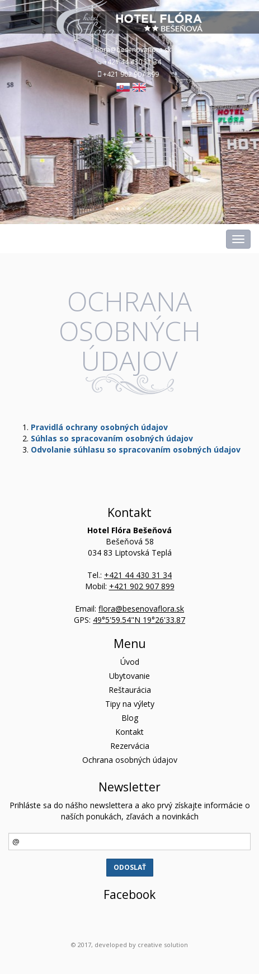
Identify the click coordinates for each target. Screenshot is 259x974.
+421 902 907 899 (131, 74)
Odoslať (130, 867)
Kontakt (129, 731)
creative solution (163, 944)
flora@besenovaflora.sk (133, 49)
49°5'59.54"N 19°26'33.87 (139, 619)
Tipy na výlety (129, 703)
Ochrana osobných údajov (129, 759)
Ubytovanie (129, 675)
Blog (129, 717)
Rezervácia (129, 745)
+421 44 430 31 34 (132, 62)
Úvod (129, 661)
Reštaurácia (130, 689)
